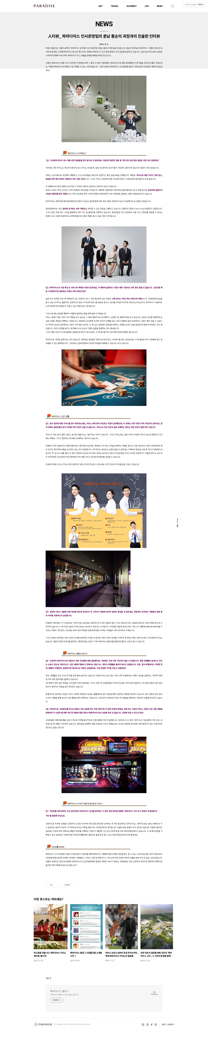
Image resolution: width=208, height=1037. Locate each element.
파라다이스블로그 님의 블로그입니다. (64, 994)
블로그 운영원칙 (168, 1024)
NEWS (160, 6)
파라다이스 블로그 (59, 991)
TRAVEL (114, 6)
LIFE (147, 6)
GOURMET (131, 6)
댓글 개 (48, 978)
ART (100, 6)
